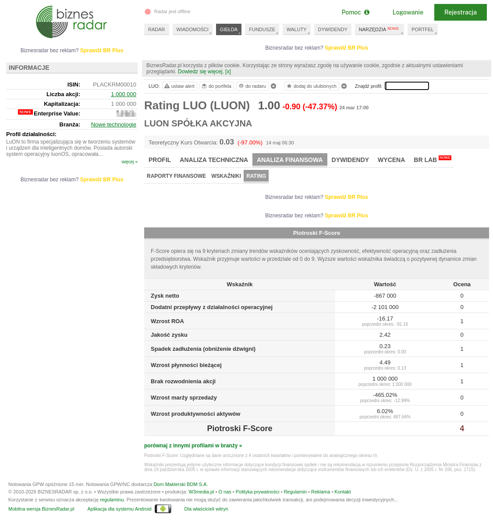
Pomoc (355, 12)
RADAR (156, 29)
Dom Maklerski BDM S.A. (180, 484)
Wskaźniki (226, 176)
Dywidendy (350, 159)
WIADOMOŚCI (193, 29)
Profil (160, 159)
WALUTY (296, 29)
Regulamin (295, 491)
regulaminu (112, 499)
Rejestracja (460, 12)
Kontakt (342, 491)
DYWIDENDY (333, 29)
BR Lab (432, 159)
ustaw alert (179, 86)
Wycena (391, 159)
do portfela (216, 86)
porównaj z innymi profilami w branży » (193, 446)
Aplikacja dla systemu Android (119, 508)
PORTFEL (422, 29)
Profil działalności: (31, 134)
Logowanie (408, 12)
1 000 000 (123, 94)
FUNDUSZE (262, 29)
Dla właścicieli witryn (206, 508)
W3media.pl (201, 491)
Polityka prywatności (258, 491)
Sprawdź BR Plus (346, 48)
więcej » (130, 161)
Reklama (320, 491)
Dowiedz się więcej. (201, 71)
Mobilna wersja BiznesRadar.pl (41, 508)
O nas (224, 491)
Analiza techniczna (214, 159)
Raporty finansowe (176, 176)
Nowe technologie (113, 124)
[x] (228, 71)
